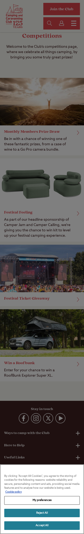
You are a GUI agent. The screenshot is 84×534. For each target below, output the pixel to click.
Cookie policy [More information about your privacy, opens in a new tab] (13, 492)
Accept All (42, 525)
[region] (42, 499)
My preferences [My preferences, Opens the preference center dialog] (42, 500)
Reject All (42, 513)
